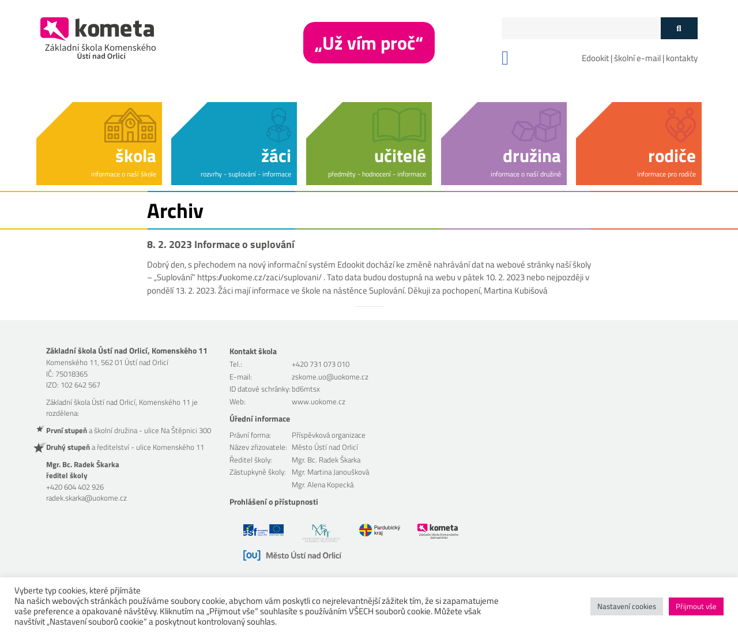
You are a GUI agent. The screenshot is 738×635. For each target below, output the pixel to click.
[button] (99, 141)
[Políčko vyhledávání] (581, 28)
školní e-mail (637, 58)
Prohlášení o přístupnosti (273, 501)
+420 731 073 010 (320, 364)
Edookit (595, 58)
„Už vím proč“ (369, 43)
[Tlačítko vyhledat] (679, 28)
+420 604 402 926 (75, 487)
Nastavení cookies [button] (626, 606)
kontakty (682, 58)
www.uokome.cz (318, 401)
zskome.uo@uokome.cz (330, 376)
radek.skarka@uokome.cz (86, 498)
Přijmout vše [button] (696, 606)
